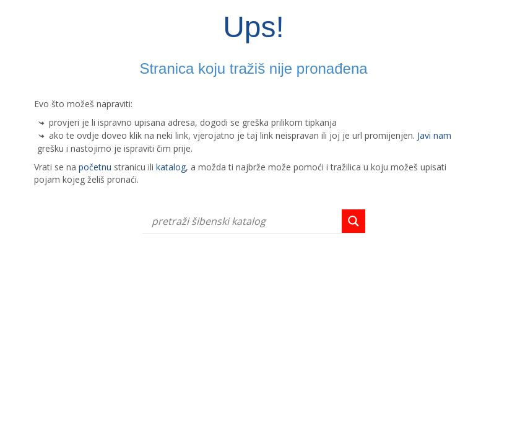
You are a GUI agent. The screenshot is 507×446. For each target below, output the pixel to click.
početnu (95, 167)
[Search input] (245, 221)
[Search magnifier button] (353, 221)
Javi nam (434, 135)
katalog (171, 167)
